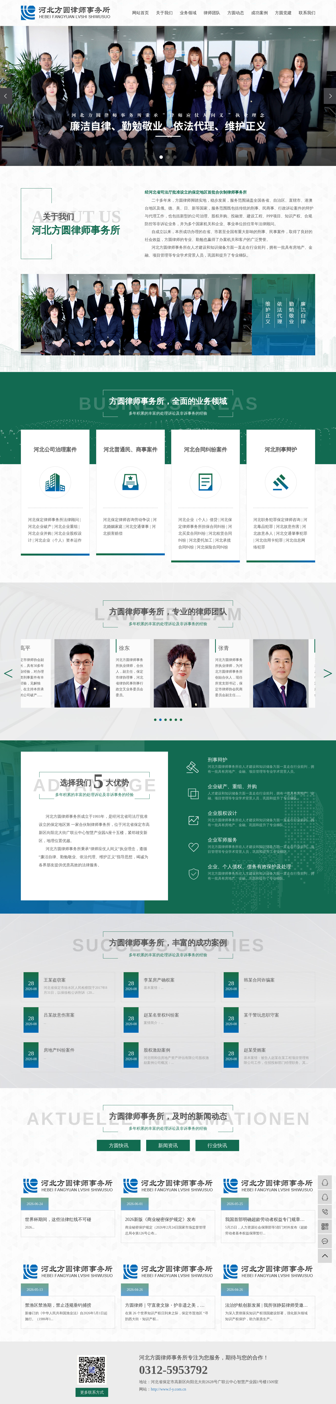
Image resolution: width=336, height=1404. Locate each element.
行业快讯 (217, 1145)
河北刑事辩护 (281, 450)
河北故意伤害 (288, 526)
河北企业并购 (40, 533)
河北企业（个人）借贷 (198, 520)
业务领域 (188, 13)
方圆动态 (235, 13)
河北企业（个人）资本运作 (58, 540)
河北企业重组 (66, 526)
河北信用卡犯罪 (269, 540)
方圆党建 (283, 13)
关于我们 (164, 13)
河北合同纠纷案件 (205, 450)
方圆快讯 (119, 1145)
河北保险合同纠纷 (212, 547)
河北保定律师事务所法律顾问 (54, 520)
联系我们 (307, 13)
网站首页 (140, 13)
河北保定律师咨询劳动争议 (127, 520)
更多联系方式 (92, 1392)
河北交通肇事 (137, 526)
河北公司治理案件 (55, 450)
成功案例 (259, 13)
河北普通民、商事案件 (130, 450)
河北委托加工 (201, 540)
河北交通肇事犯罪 (291, 533)
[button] (161, 157)
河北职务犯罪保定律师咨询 (277, 520)
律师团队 (212, 13)
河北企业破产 (40, 526)
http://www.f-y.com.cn (168, 1389)
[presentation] (6, 96)
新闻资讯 (168, 1145)
